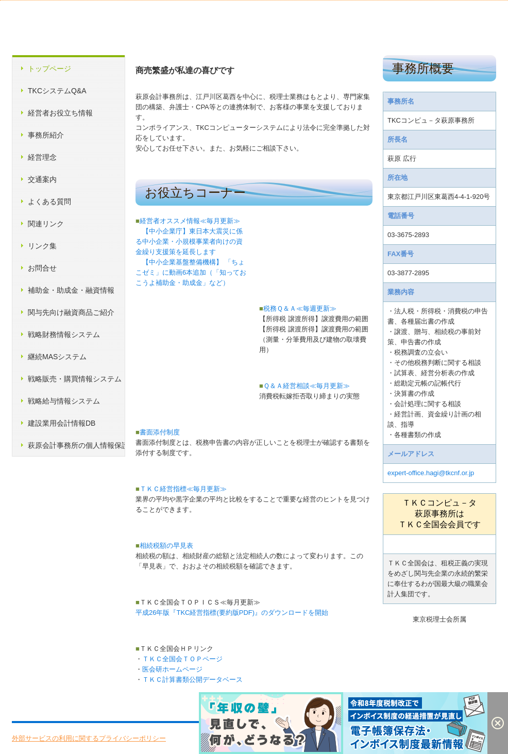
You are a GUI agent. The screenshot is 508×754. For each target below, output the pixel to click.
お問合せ (42, 268)
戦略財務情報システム (64, 334)
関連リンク (46, 224)
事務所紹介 (46, 135)
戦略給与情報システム (64, 401)
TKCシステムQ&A (57, 91)
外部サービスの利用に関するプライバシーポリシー (89, 738)
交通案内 (42, 179)
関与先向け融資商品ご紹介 (71, 312)
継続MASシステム (57, 357)
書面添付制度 (158, 432)
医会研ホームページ (172, 669)
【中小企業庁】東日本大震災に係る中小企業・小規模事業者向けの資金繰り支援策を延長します (189, 241)
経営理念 (42, 157)
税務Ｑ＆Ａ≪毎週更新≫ (297, 308)
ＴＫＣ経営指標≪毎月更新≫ (181, 489)
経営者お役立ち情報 (60, 113)
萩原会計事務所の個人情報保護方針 (76, 445)
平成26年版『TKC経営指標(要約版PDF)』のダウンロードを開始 (232, 612)
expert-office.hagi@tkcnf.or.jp (430, 473)
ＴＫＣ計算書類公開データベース (192, 679)
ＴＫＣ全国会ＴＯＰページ (182, 659)
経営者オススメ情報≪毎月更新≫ (188, 221)
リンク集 (42, 246)
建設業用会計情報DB (61, 423)
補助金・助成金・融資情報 (71, 290)
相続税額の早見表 (164, 545)
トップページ (49, 68)
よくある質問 (49, 201)
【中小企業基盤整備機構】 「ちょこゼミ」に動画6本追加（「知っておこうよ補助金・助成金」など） (191, 272)
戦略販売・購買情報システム (75, 379)
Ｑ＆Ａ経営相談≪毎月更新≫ (304, 386)
